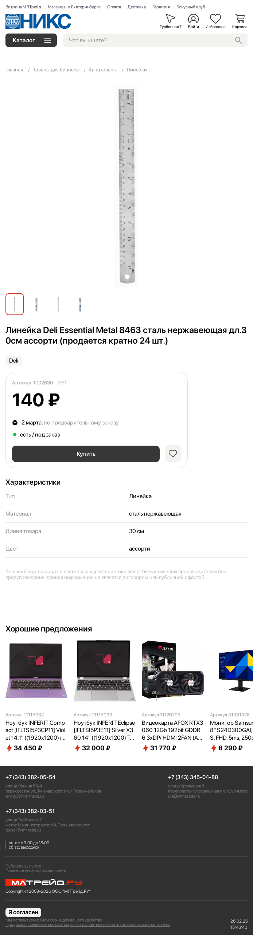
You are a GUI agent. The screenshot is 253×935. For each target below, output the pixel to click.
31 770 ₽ (159, 748)
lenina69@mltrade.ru (24, 796)
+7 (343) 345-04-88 (193, 777)
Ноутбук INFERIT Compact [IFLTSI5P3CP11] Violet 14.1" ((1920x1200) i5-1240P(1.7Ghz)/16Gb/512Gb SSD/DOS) (36, 730)
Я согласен (23, 912)
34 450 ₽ (23, 748)
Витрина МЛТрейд (23, 6)
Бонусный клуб (190, 6)
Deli (13, 360)
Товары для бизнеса (56, 70)
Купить (86, 453)
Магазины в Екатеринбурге (74, 6)
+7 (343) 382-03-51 (30, 811)
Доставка (137, 6)
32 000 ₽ (92, 748)
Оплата (114, 6)
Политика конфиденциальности (35, 871)
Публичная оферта (23, 866)
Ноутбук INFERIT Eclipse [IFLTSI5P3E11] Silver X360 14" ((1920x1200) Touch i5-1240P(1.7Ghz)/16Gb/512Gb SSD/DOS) (105, 730)
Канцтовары (103, 70)
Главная (14, 70)
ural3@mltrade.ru (184, 796)
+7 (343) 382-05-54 (30, 777)
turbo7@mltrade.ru (23, 830)
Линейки (136, 70)
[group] (126, 186)
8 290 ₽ (226, 748)
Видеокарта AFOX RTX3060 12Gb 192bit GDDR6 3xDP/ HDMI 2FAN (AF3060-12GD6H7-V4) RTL (172, 730)
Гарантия (161, 6)
